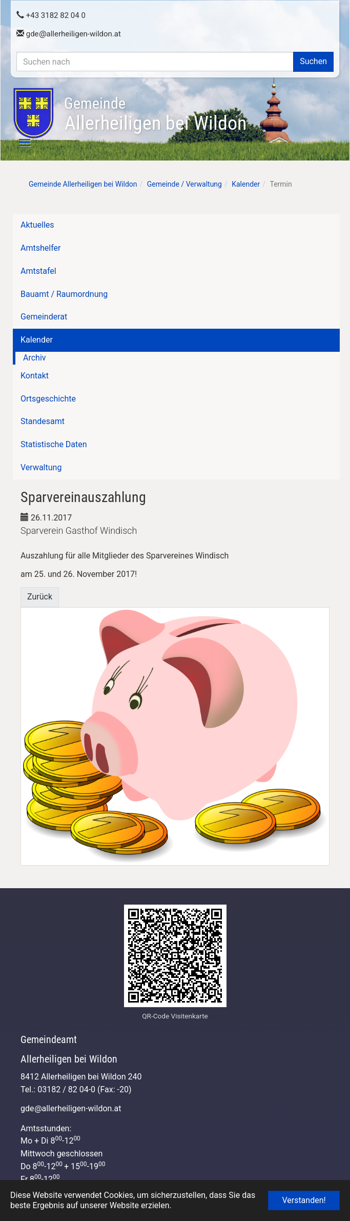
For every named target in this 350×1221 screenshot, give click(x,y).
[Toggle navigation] (19, 142)
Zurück (39, 597)
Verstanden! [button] (303, 1200)
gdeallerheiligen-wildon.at (68, 33)
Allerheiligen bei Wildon (155, 114)
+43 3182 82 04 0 (51, 15)
